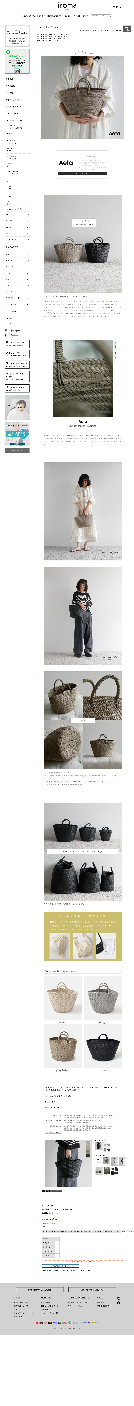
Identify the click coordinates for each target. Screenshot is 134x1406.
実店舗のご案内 (103, 1306)
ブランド (51, 38)
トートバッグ (65, 34)
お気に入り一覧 (97, 31)
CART (85, 16)
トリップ (10, 323)
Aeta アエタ (61, 38)
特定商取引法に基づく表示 (78, 1302)
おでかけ (10, 318)
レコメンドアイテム (14, 107)
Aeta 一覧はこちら (82, 173)
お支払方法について (22, 1302)
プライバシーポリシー (76, 1306)
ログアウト (54, 1306)
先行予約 (9, 93)
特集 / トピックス (13, 100)
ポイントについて (21, 1310)
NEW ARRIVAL (29, 16)
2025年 (56, 36)
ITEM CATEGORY (54, 16)
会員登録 (44, 1310)
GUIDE (67, 16)
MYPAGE (76, 16)
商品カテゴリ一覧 (42, 34)
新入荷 (51, 36)
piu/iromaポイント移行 (50, 1313)
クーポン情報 (84, 31)
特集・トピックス (54, 40)
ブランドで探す (12, 114)
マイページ (109, 31)
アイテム (51, 34)
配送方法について (21, 1306)
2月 (61, 36)
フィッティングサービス (23, 1313)
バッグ (57, 34)
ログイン (118, 31)
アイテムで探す (12, 247)
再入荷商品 (10, 86)
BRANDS (41, 16)
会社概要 (100, 1302)
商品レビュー (19, 1317)
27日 (65, 36)
